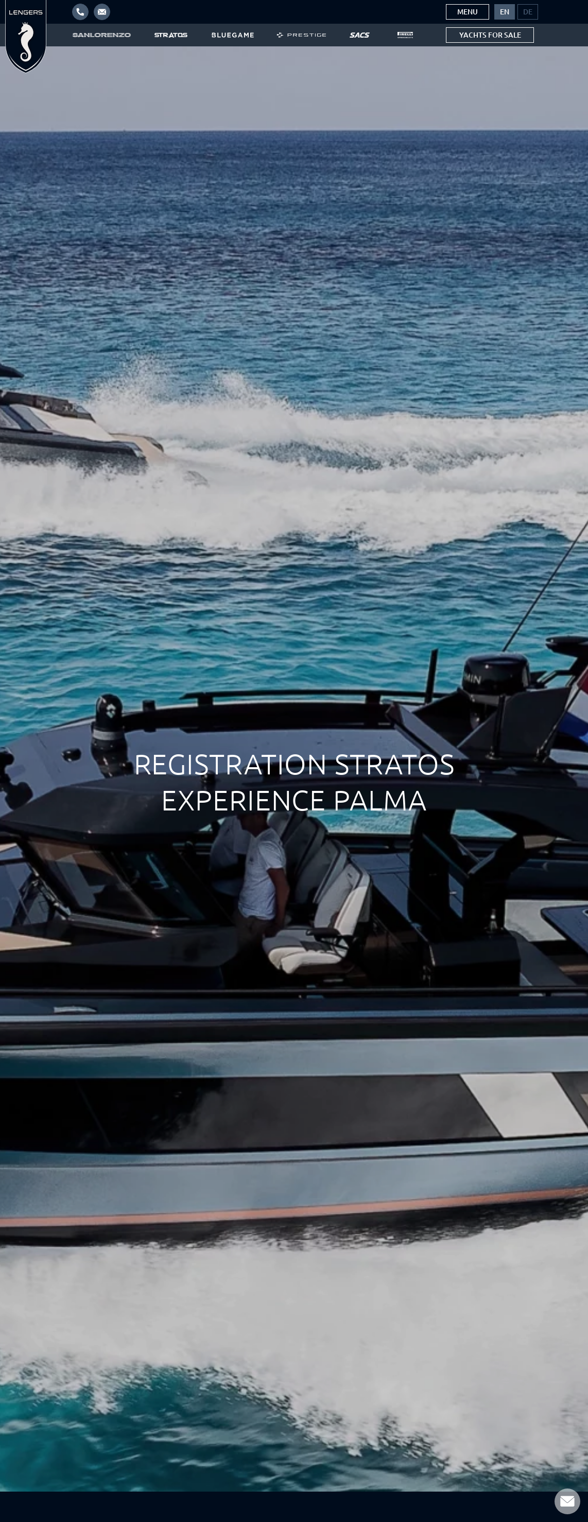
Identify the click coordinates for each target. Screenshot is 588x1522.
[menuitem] (504, 12)
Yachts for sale (490, 35)
